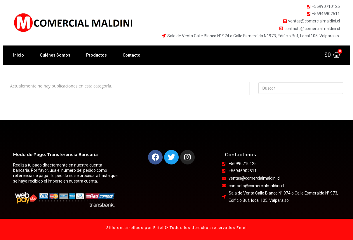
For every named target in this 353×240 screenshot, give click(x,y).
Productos (96, 55)
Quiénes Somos (55, 55)
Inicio (18, 55)
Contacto (131, 55)
